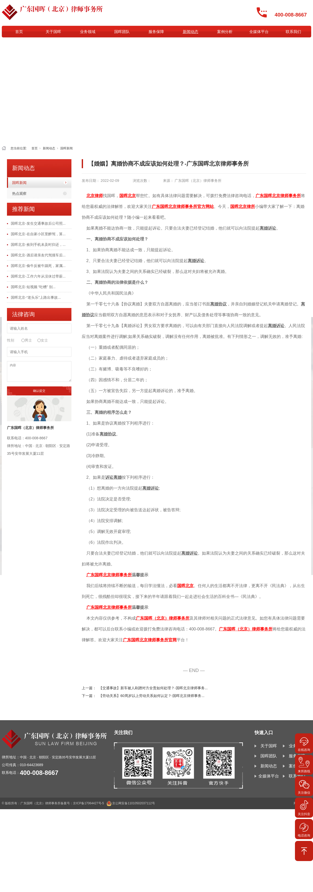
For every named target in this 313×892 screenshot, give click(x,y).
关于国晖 (53, 31)
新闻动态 (190, 31)
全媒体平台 (259, 31)
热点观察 (19, 193)
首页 (19, 31)
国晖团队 (122, 31)
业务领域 (87, 31)
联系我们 (293, 31)
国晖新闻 (66, 148)
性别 (10, 340)
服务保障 (156, 31)
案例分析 (225, 31)
